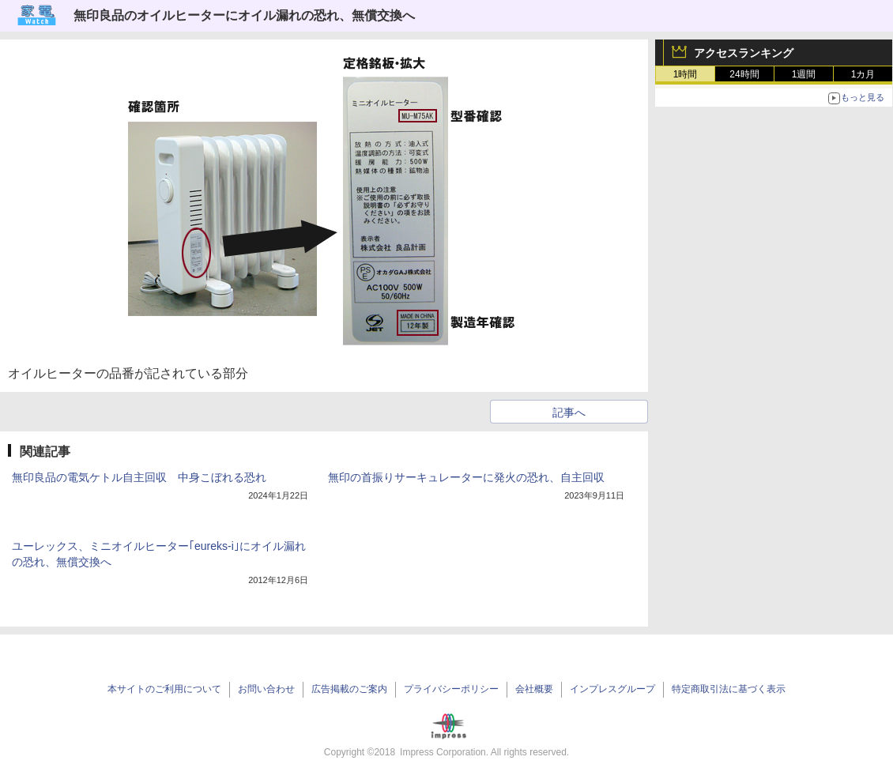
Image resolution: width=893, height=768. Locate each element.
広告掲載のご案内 (349, 689)
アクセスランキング (743, 53)
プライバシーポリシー (451, 689)
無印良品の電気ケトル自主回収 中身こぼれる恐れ (139, 477)
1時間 (685, 74)
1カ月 (863, 74)
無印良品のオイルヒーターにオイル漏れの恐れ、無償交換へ (244, 15)
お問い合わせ (266, 689)
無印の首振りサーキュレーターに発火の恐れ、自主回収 (466, 477)
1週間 (804, 74)
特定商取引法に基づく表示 (729, 689)
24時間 (744, 74)
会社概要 (534, 689)
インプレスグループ (612, 689)
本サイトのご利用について (164, 689)
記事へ (569, 412)
